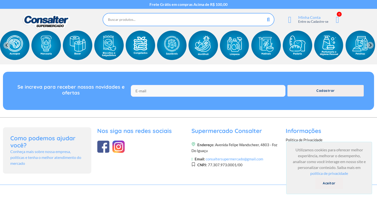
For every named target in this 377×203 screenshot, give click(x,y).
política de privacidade (329, 173)
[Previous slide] (6, 45)
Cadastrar (325, 90)
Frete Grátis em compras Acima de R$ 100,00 (188, 4)
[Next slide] (370, 45)
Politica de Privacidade (304, 140)
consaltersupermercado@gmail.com (234, 159)
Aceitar (329, 183)
